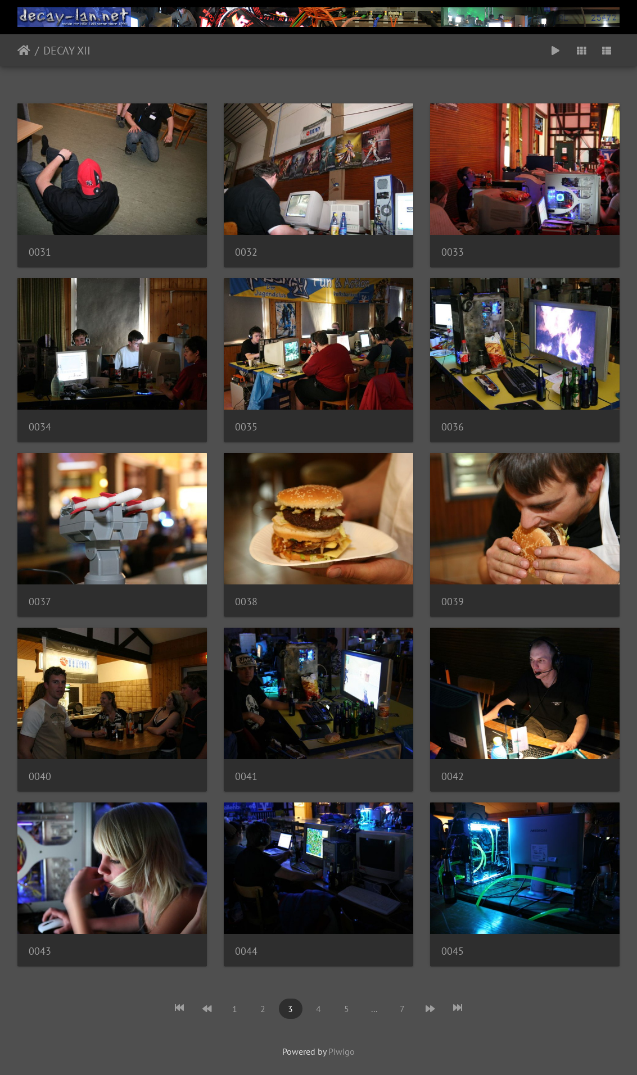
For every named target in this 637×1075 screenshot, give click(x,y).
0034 (40, 427)
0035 (246, 427)
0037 (40, 601)
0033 (452, 252)
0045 (452, 951)
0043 (40, 951)
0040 (40, 776)
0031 (40, 252)
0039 (452, 601)
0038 (246, 601)
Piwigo (341, 1051)
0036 (452, 427)
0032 (246, 252)
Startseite (23, 50)
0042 (452, 776)
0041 (246, 776)
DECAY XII (67, 50)
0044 (246, 951)
